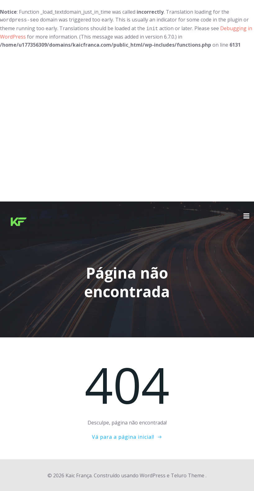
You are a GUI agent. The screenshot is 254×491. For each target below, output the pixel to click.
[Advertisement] (127, 124)
